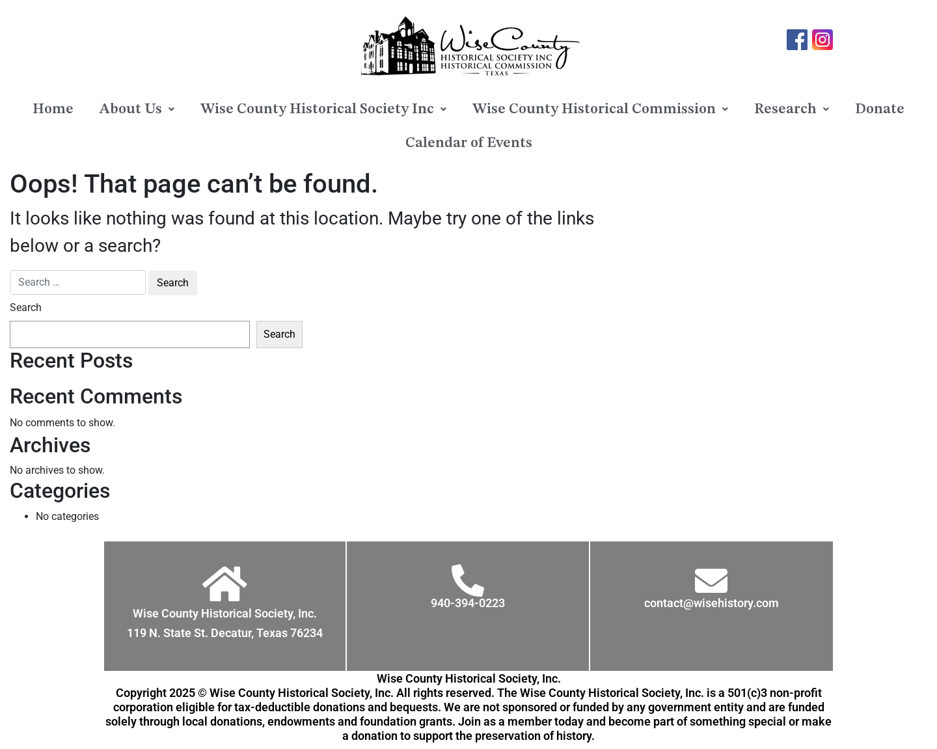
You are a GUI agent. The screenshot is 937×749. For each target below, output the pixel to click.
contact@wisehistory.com (711, 603)
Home (53, 109)
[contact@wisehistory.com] (711, 580)
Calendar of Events (468, 143)
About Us (137, 109)
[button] (137, 109)
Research (791, 109)
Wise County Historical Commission (600, 109)
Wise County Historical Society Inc (323, 109)
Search (26, 307)
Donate (879, 109)
